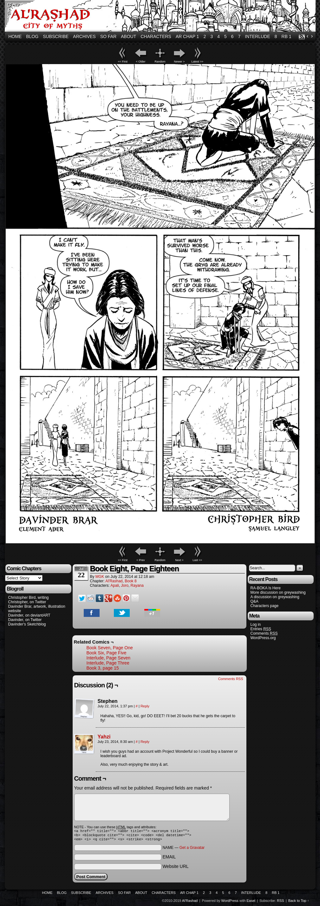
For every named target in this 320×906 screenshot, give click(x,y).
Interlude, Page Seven (109, 657)
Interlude (257, 36)
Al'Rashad (161, 16)
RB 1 (286, 36)
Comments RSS (230, 679)
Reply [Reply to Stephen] (144, 706)
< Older (141, 61)
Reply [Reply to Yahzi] (144, 742)
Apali (114, 585)
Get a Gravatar (192, 849)
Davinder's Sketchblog (27, 624)
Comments (264, 633)
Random (159, 61)
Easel (251, 902)
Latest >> (198, 61)
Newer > (179, 61)
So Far (108, 36)
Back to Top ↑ (298, 902)
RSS (302, 37)
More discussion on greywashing (278, 592)
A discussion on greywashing (275, 597)
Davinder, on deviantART (29, 615)
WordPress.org (263, 638)
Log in (256, 624)
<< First (122, 61)
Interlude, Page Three (108, 662)
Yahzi (104, 736)
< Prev (140, 560)
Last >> (197, 560)
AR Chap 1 (187, 36)
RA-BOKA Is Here (266, 588)
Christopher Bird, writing (28, 597)
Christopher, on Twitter (27, 602)
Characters (156, 36)
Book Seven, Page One (110, 647)
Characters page (265, 606)
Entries (261, 629)
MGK (99, 576)
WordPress (229, 902)
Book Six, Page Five (107, 652)
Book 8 (130, 581)
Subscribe (56, 36)
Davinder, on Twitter (25, 620)
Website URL (175, 868)
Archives (84, 36)
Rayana (137, 585)
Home (15, 36)
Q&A (254, 601)
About (128, 36)
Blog (32, 36)
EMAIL (169, 858)
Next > (179, 560)
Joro (124, 585)
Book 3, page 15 (103, 668)
